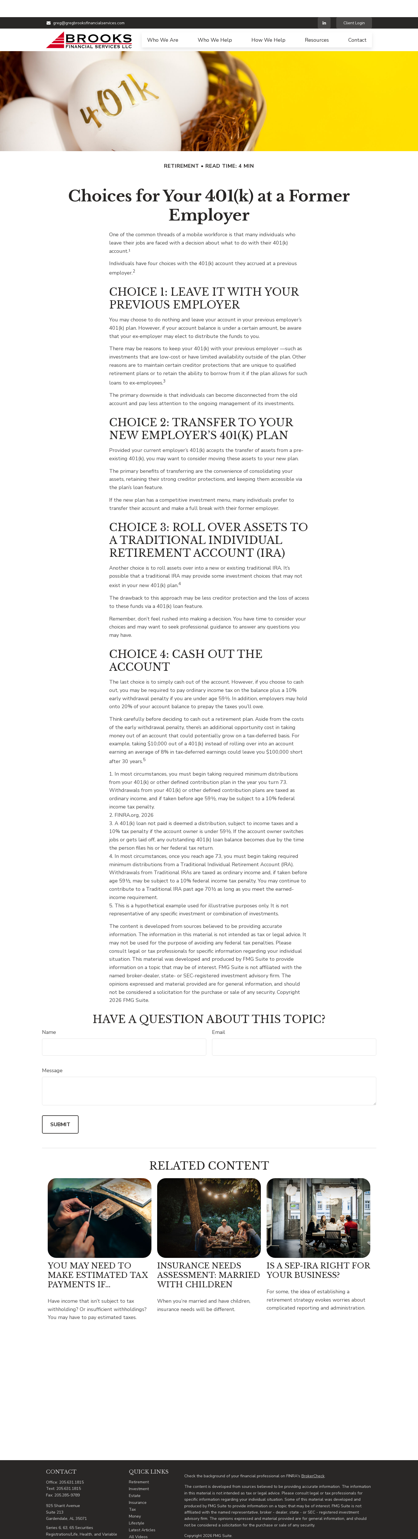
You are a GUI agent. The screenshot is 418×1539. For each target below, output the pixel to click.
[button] (163, 23)
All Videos (138, 1519)
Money (135, 1499)
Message (52, 1053)
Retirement (139, 1465)
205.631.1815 (71, 1465)
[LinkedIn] (324, 5)
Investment (139, 1471)
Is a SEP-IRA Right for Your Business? (318, 1253)
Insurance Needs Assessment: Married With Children (208, 1258)
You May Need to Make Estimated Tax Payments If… (98, 1258)
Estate (135, 1478)
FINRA (314, 1535)
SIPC (325, 1535)
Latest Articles (142, 1513)
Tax (132, 1492)
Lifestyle (136, 1506)
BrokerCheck (313, 1459)
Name (49, 1015)
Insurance (138, 1485)
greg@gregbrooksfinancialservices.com (85, 6)
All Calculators (142, 1526)
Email (218, 1015)
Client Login (354, 6)
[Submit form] (60, 1107)
